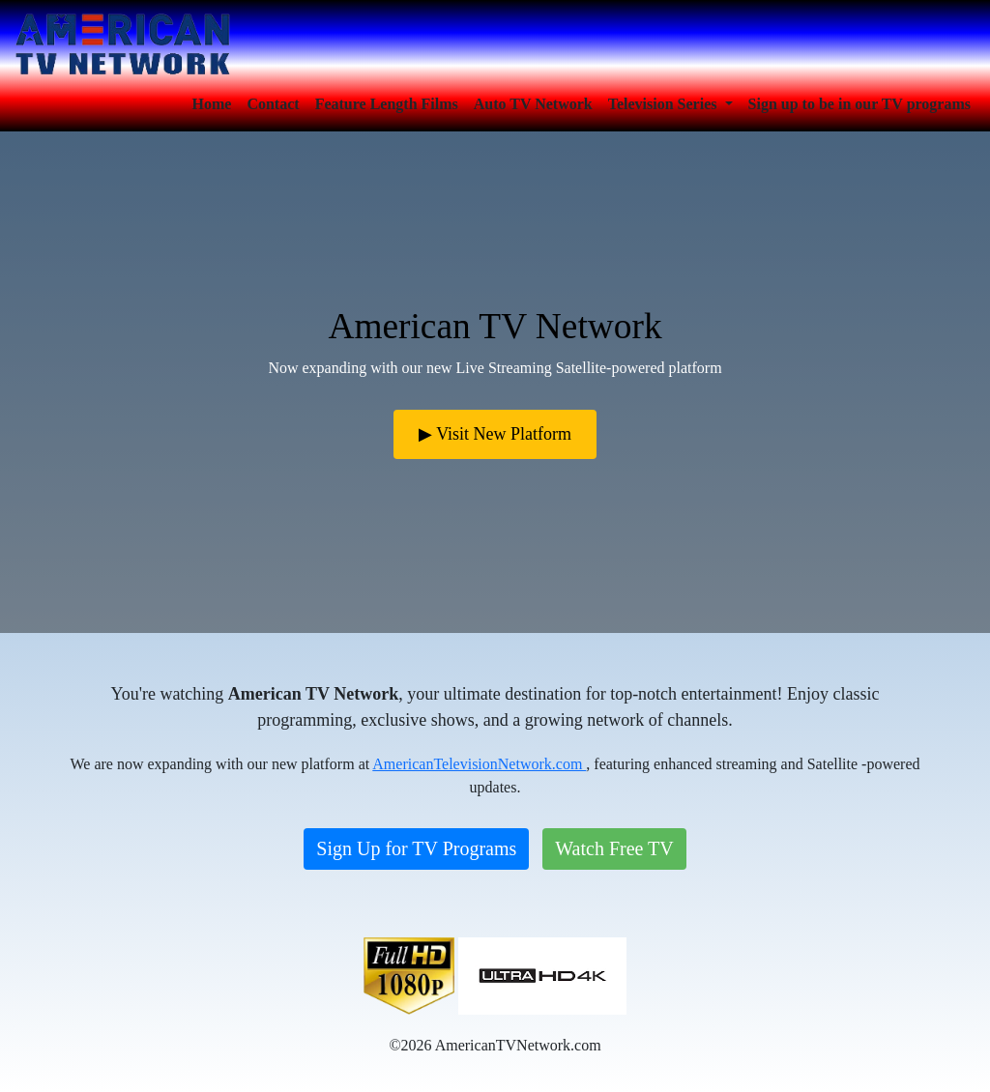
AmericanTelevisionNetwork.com (479, 764)
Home (212, 104)
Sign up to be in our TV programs (859, 104)
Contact (273, 104)
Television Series (664, 104)
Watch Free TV (614, 848)
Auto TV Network (533, 104)
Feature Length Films (386, 104)
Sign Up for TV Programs (416, 848)
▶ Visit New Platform (495, 434)
